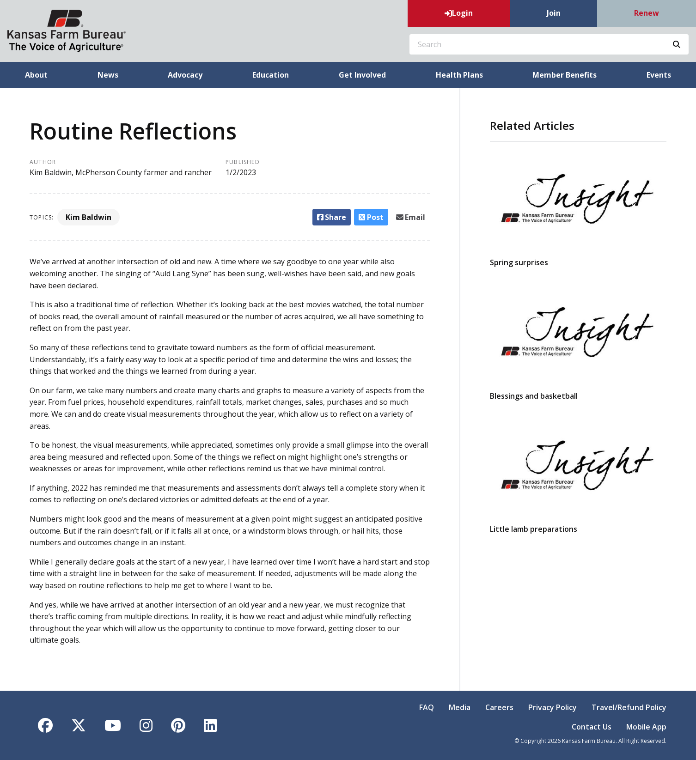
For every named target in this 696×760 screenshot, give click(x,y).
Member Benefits (564, 75)
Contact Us (591, 727)
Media (459, 707)
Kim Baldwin (88, 217)
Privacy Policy (552, 707)
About (36, 75)
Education (270, 75)
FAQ (426, 707)
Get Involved (362, 75)
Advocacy (185, 75)
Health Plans (459, 75)
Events (659, 75)
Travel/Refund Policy (629, 707)
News (108, 75)
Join (554, 13)
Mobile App (646, 727)
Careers (499, 707)
